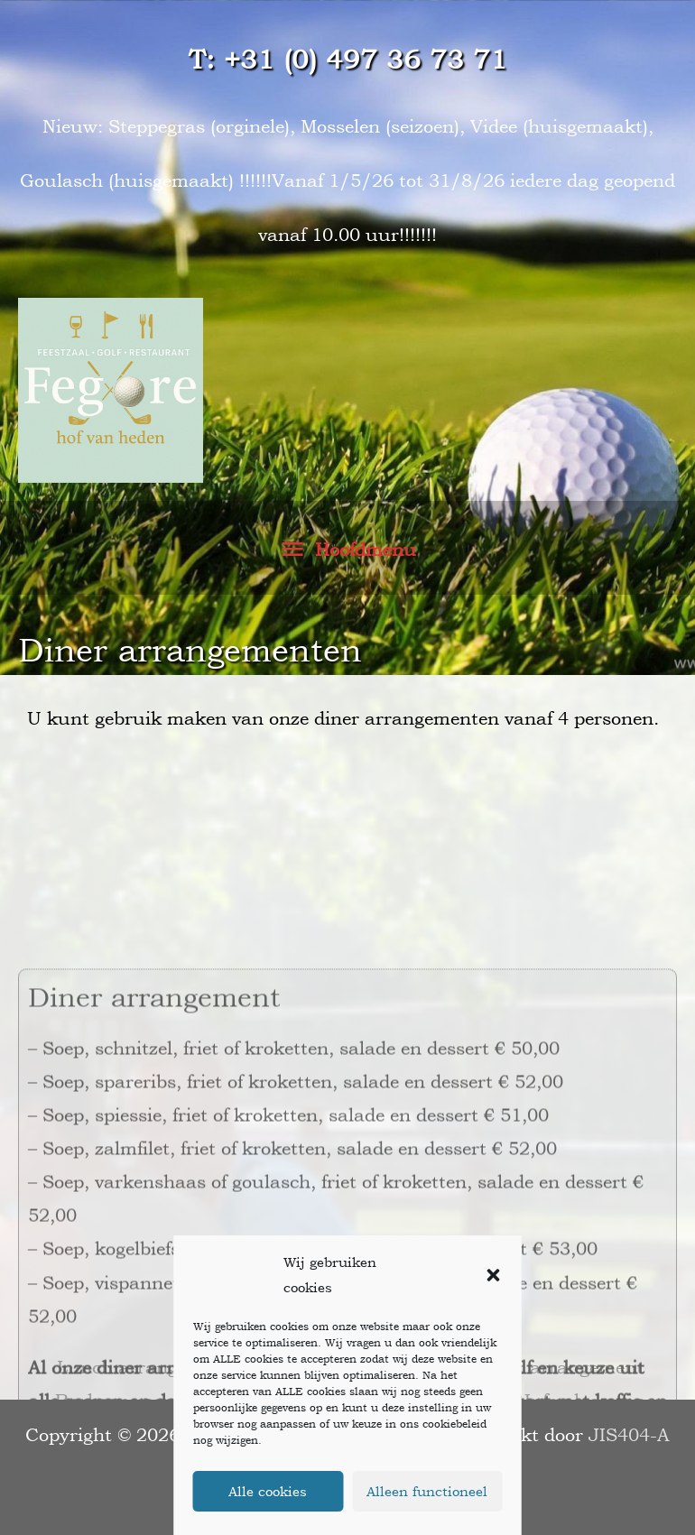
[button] (494, 1275)
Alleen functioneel (426, 1491)
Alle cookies (267, 1491)
